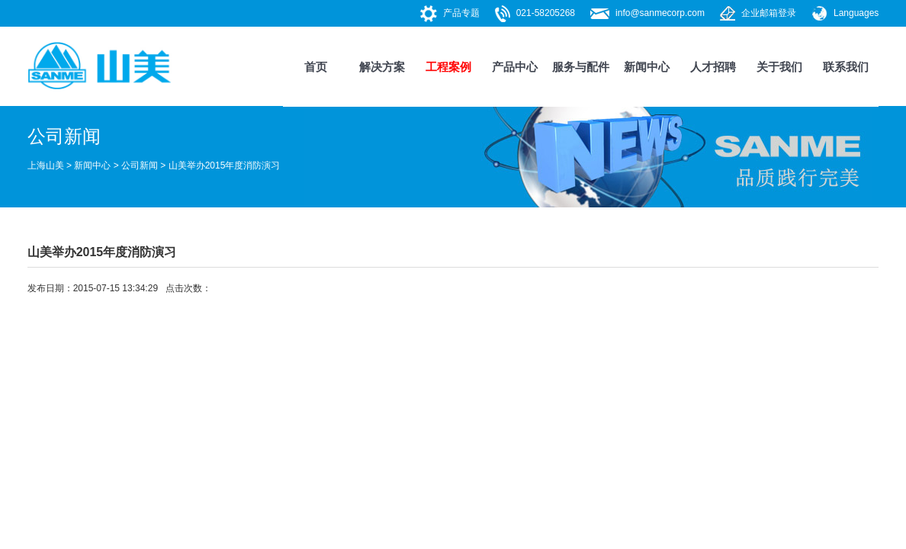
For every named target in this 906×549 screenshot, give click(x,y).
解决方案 (382, 66)
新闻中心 (647, 66)
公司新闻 (139, 165)
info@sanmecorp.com (660, 13)
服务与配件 (580, 66)
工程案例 (448, 66)
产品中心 (515, 66)
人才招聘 (713, 66)
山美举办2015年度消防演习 (225, 165)
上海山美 (45, 165)
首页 (315, 66)
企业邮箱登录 (768, 13)
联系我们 (846, 66)
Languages (856, 13)
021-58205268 (545, 13)
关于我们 (779, 66)
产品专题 (461, 13)
